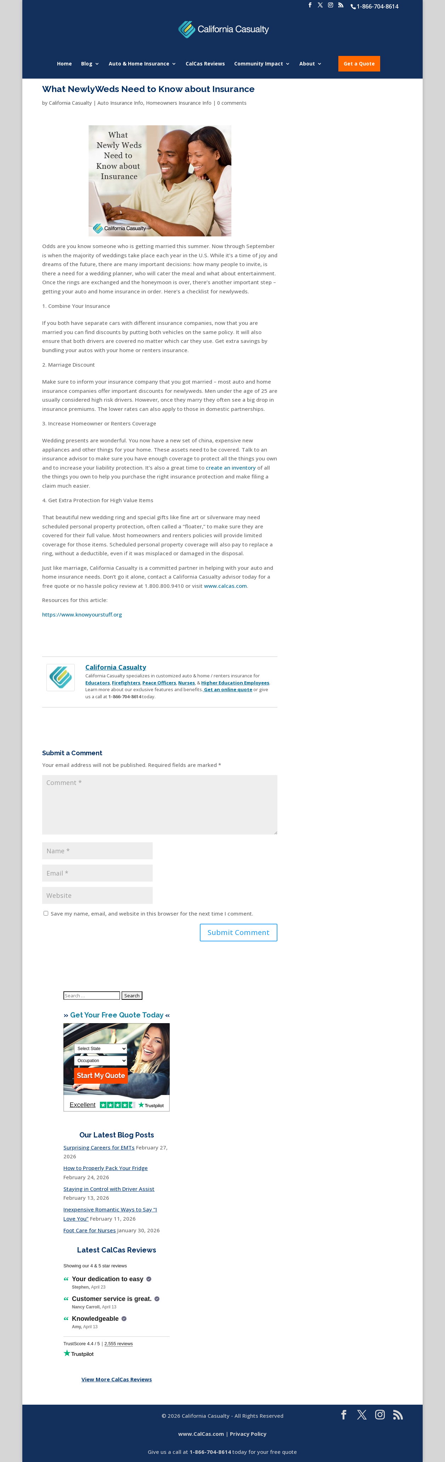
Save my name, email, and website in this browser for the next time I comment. (152, 913)
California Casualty (70, 102)
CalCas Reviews (205, 64)
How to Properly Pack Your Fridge (105, 1167)
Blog (86, 64)
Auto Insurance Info (120, 102)
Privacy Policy (248, 1433)
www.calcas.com (225, 585)
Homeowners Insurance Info (179, 102)
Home (64, 64)
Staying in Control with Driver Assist (108, 1188)
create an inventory (231, 467)
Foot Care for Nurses (89, 1230)
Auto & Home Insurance (139, 64)
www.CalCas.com (201, 1433)
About (307, 64)
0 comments (232, 102)
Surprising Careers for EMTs (99, 1147)
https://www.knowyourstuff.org (82, 614)
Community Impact (258, 64)
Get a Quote (359, 63)
